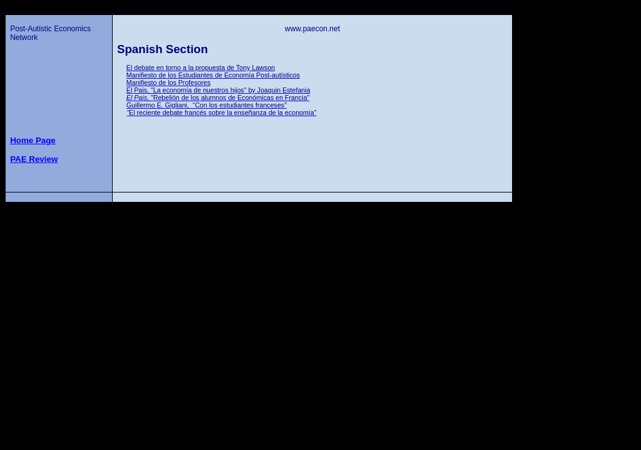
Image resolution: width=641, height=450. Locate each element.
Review (34, 159)
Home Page (33, 140)
